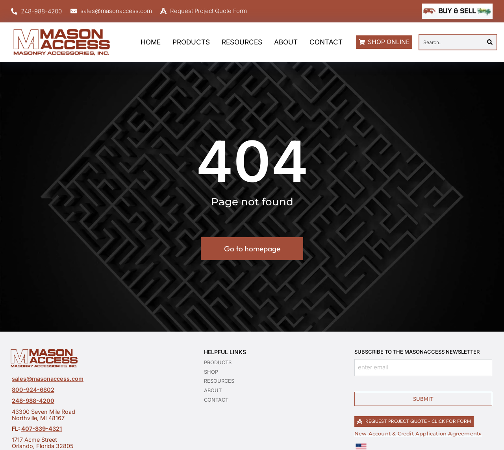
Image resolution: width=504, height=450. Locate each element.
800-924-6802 (33, 389)
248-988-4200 (33, 400)
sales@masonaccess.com (47, 378)
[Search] (490, 42)
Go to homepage (252, 248)
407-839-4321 (41, 428)
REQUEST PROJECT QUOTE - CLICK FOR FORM (414, 421)
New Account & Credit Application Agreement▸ (418, 434)
